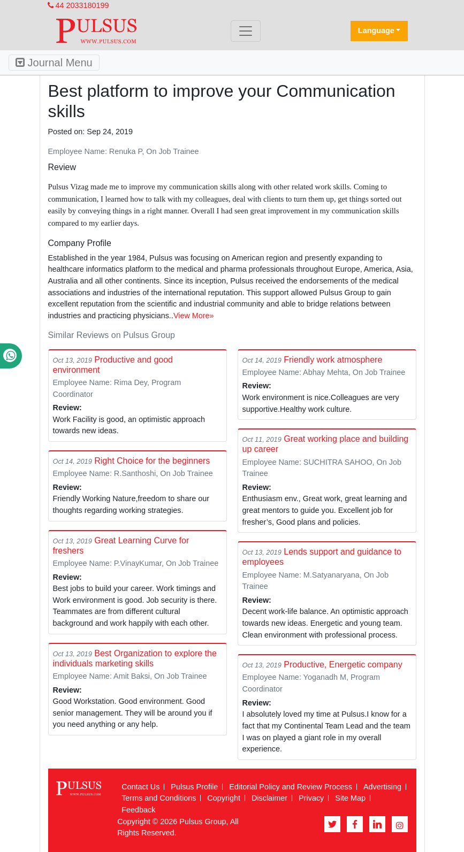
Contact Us (140, 786)
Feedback (138, 809)
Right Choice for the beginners (152, 460)
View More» (193, 315)
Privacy (311, 798)
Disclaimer (269, 798)
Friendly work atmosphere (333, 359)
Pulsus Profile (194, 786)
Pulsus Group (202, 821)
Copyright (223, 798)
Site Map (350, 798)
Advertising (382, 786)
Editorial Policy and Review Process (290, 786)
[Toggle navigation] (246, 31)
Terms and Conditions (158, 798)
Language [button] (376, 30)
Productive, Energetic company (343, 664)
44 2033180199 (78, 5)
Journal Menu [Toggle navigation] (54, 62)
